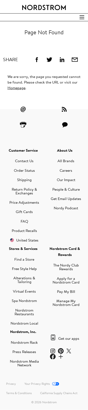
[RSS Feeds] (65, 109)
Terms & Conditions (19, 393)
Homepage (16, 87)
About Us (65, 150)
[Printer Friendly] (23, 125)
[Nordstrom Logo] (44, 6)
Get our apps (68, 338)
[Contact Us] (65, 125)
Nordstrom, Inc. (23, 331)
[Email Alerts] (23, 109)
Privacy (11, 384)
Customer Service (23, 150)
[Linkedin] (62, 59)
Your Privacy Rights (37, 384)
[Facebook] (36, 59)
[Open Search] (82, 17)
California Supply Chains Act (58, 393)
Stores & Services (23, 248)
